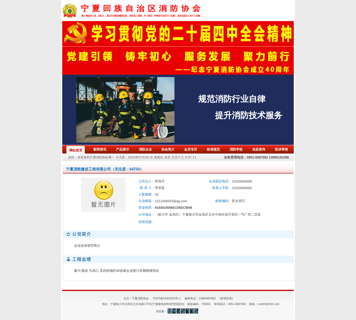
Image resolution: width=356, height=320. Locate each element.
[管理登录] (226, 298)
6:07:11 (190, 157)
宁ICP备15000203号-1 (167, 298)
